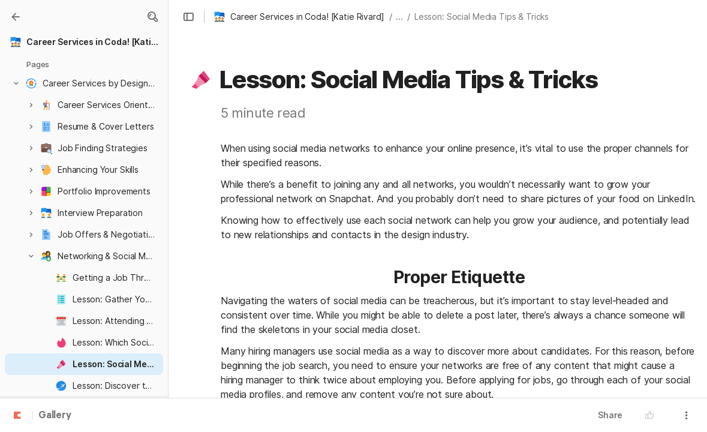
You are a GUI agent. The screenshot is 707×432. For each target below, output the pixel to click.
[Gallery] (15, 16)
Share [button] (610, 415)
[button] (152, 16)
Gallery (54, 416)
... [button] (399, 16)
